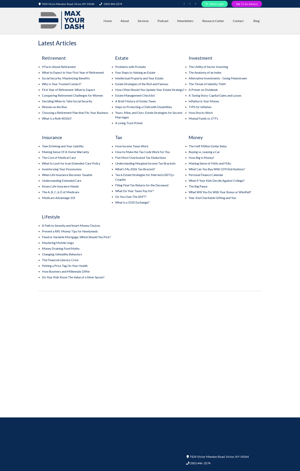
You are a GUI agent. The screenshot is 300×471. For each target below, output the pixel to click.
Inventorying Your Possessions (62, 169)
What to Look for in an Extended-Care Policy (71, 163)
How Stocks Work (201, 112)
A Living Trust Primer (129, 123)
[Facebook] (196, 4)
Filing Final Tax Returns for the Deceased (141, 185)
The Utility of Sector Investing (208, 66)
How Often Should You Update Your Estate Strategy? (149, 89)
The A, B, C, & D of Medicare (60, 192)
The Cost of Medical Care (59, 157)
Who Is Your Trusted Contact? (61, 84)
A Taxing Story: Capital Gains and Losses (215, 95)
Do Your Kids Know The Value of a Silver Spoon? (73, 277)
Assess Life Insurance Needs (60, 186)
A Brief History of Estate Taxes (135, 101)
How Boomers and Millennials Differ (66, 271)
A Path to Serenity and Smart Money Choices (71, 225)
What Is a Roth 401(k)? (57, 118)
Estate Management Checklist (135, 95)
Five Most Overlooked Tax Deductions (140, 157)
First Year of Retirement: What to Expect (68, 89)
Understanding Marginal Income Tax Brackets (145, 163)
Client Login (214, 4)
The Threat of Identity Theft (207, 84)
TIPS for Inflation (200, 107)
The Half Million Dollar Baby (208, 146)
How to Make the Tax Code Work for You (142, 152)
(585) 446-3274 (110, 4)
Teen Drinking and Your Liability (63, 146)
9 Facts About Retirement (59, 66)
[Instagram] (190, 4)
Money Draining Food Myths (61, 248)
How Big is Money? (201, 157)
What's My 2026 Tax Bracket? (135, 169)
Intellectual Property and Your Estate (139, 78)
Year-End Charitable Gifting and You (212, 198)
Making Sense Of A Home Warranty (65, 152)
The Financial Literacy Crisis (60, 260)
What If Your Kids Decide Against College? (217, 180)
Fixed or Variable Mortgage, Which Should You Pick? (76, 237)
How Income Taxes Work (131, 146)
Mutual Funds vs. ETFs (203, 118)
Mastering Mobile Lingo (58, 242)
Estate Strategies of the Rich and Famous (141, 84)
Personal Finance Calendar (206, 175)
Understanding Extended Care (61, 180)
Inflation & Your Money (204, 101)
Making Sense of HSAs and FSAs (210, 163)
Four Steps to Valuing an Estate (135, 72)
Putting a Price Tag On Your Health (65, 265)
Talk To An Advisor (247, 4)
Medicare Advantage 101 (58, 198)
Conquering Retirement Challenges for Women (72, 95)
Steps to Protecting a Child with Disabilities (143, 107)
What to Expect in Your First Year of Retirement (73, 72)
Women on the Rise (54, 107)
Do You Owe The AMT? (131, 196)
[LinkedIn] (184, 4)
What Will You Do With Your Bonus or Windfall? (220, 192)
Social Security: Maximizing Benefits (66, 78)
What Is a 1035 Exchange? (132, 202)
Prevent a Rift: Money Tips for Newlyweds (70, 231)
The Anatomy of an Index (205, 72)
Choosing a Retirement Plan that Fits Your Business (75, 112)
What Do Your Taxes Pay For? (134, 191)
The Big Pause (198, 186)
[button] (107, 21)
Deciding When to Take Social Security (67, 101)
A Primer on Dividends (203, 89)
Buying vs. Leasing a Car (204, 152)
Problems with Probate (130, 66)
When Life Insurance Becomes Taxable (67, 175)
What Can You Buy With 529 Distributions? (217, 169)
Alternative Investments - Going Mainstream (218, 78)
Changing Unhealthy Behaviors (62, 254)
